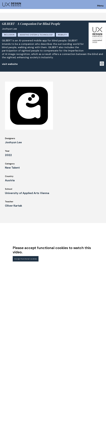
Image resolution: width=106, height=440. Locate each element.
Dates (5, 392)
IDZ (55, 394)
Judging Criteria (36, 387)
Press (83, 391)
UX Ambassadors (36, 391)
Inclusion (9, 35)
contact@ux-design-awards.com (26, 413)
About (57, 387)
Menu (100, 5)
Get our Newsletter (14, 371)
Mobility (62, 35)
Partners (84, 387)
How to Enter (8, 388)
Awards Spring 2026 (38, 398)
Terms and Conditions (91, 398)
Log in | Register (88, 402)
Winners (32, 394)
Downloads (59, 398)
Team (57, 391)
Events (31, 402)
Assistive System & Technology (36, 35)
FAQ (4, 396)
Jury (4, 399)
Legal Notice (60, 402)
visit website (10, 64)
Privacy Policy (87, 394)
